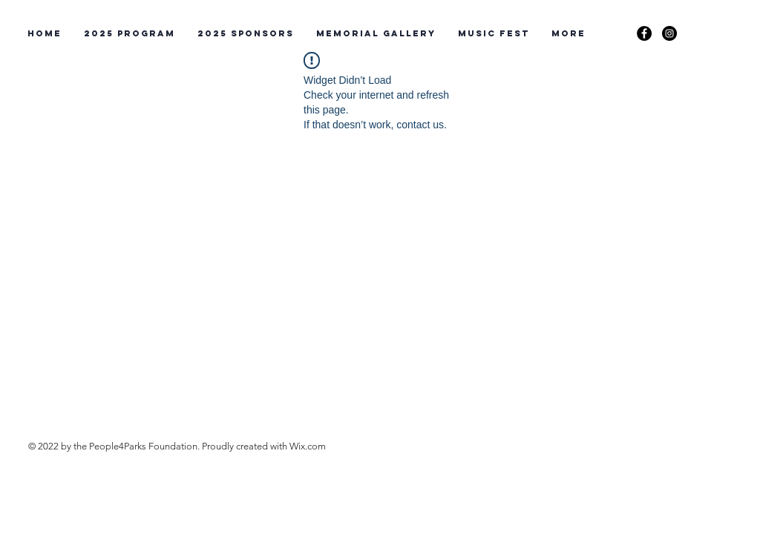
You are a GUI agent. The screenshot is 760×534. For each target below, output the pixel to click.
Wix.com (307, 446)
